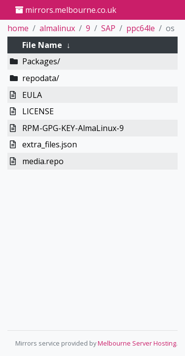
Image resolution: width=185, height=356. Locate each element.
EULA (32, 94)
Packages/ (41, 61)
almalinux (57, 28)
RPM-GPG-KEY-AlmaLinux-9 (73, 128)
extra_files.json (49, 144)
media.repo (43, 161)
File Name (42, 45)
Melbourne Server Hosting (137, 343)
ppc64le (140, 28)
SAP (108, 28)
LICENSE (38, 111)
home (18, 28)
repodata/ (40, 78)
